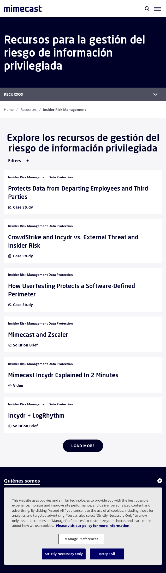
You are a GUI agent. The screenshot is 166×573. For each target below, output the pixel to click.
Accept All (107, 553)
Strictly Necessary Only (64, 553)
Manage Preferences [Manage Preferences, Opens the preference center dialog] (81, 539)
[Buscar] (147, 8)
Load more (83, 445)
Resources (29, 109)
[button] (157, 8)
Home (9, 109)
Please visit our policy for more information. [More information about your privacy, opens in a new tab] (93, 525)
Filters (15, 160)
